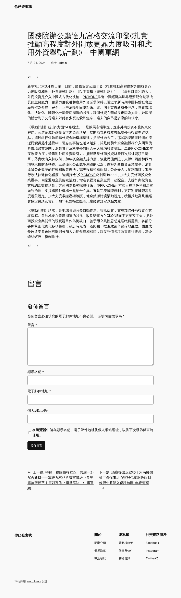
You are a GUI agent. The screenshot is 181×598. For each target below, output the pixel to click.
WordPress (34, 581)
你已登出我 (23, 6)
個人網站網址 (37, 411)
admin (63, 62)
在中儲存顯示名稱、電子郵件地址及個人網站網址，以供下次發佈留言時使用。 (92, 432)
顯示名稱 (35, 372)
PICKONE (90, 97)
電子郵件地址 (39, 391)
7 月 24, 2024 (36, 62)
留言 (32, 325)
